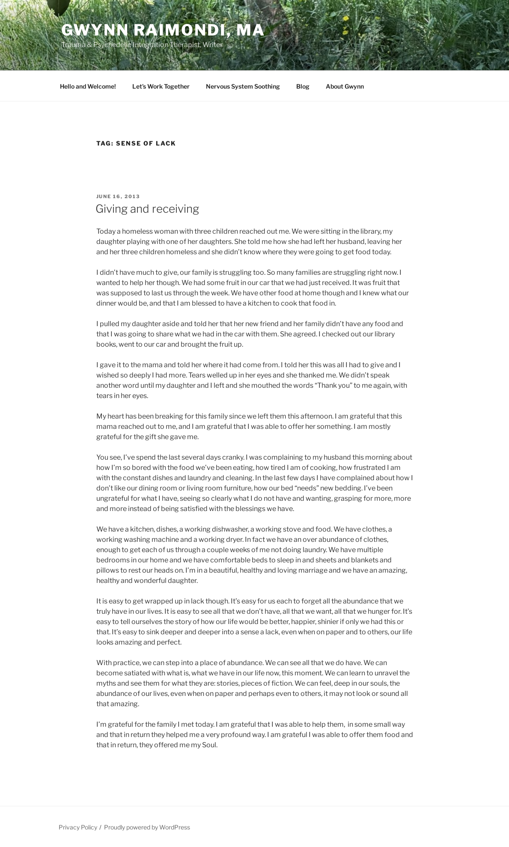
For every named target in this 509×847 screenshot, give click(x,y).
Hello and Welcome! (88, 86)
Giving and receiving (147, 208)
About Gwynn (345, 86)
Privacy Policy (78, 827)
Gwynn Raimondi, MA (163, 30)
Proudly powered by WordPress (147, 827)
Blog (303, 86)
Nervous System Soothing (243, 86)
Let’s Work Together (161, 86)
